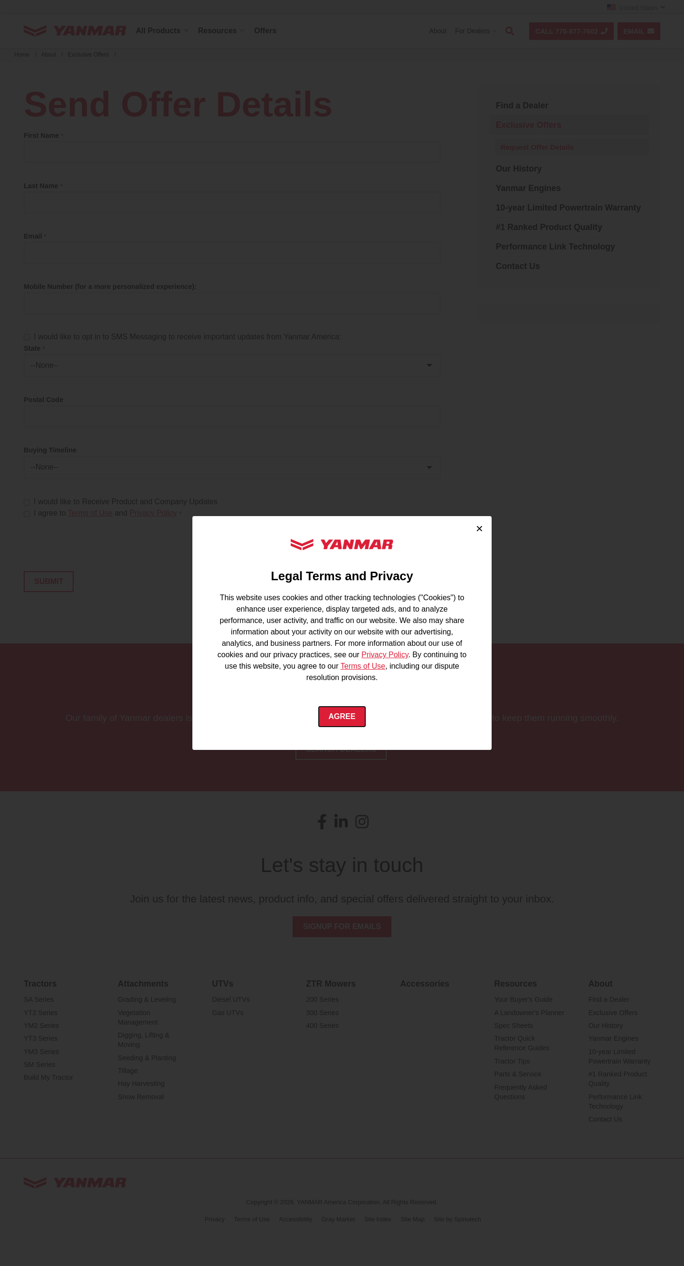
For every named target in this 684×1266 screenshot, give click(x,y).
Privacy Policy (384, 655)
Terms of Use (363, 666)
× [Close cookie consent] (479, 528)
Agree (342, 716)
